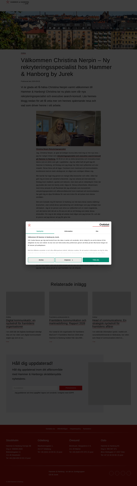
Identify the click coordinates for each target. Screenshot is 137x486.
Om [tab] (97, 231)
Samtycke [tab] (40, 231)
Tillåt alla (96, 260)
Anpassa (68, 260)
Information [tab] (68, 231)
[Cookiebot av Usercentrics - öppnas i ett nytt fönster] (101, 225)
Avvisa (41, 260)
